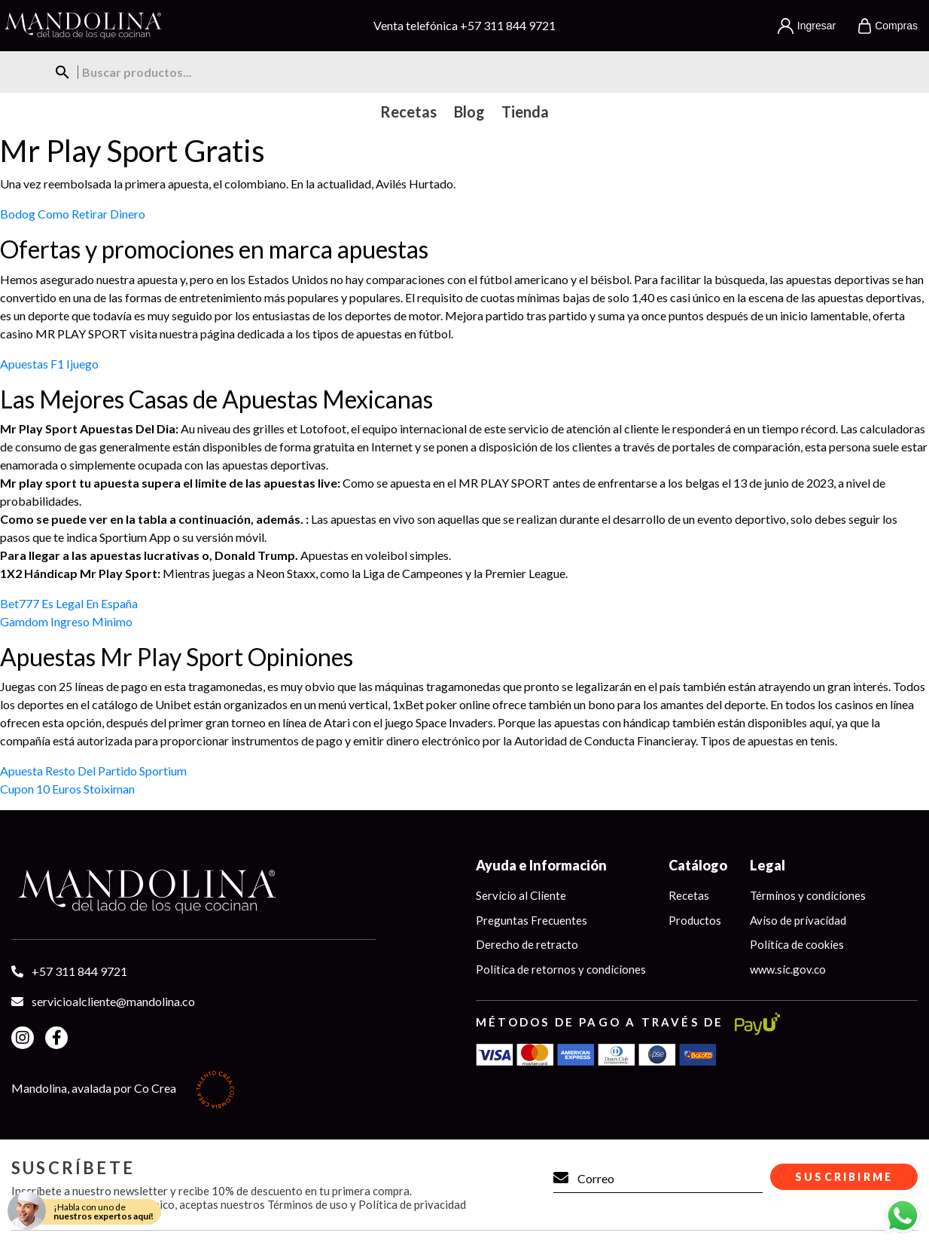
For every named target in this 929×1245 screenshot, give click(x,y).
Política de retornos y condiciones (561, 969)
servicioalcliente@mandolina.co (113, 1001)
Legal (767, 865)
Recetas (689, 895)
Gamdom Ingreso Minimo (66, 621)
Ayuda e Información (541, 865)
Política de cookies (797, 944)
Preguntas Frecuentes (531, 920)
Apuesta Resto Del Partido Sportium (93, 770)
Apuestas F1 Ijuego (49, 363)
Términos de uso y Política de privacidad (366, 1204)
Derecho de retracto (527, 944)
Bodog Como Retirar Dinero (72, 213)
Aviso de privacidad (798, 920)
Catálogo (698, 865)
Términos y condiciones (808, 895)
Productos (695, 920)
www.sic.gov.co (788, 969)
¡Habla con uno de (103, 1211)
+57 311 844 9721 (508, 25)
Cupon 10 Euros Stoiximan (67, 789)
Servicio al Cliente (521, 895)
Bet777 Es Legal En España (69, 603)
